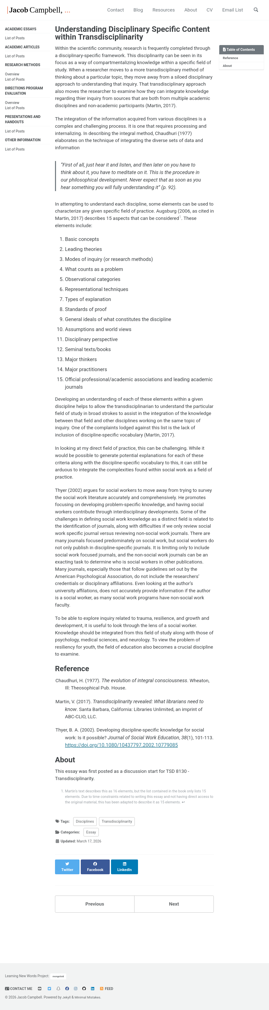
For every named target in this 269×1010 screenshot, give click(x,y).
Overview (12, 75)
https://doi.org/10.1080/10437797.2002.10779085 (132, 783)
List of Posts (15, 38)
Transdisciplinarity (117, 861)
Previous (95, 939)
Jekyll (66, 997)
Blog (131, 10)
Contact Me (19, 988)
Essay (91, 872)
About (186, 10)
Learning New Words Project (26, 976)
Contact (107, 10)
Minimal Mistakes (88, 997)
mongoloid (58, 976)
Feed (107, 988)
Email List (230, 10)
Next (174, 939)
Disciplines (85, 861)
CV (206, 10)
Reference (231, 58)
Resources (158, 10)
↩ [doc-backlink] (206, 841)
